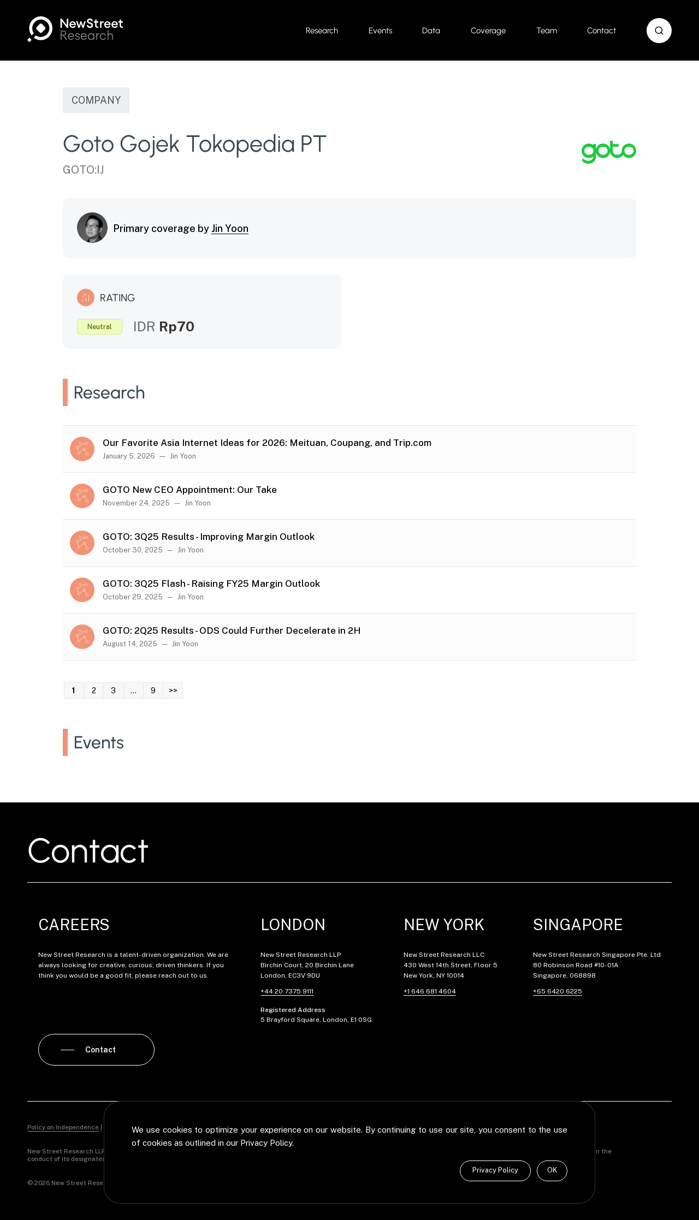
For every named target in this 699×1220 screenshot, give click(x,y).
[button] (659, 30)
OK (552, 1170)
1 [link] (73, 690)
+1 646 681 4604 (430, 991)
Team (546, 30)
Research (322, 30)
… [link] (134, 690)
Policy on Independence (63, 1122)
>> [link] (173, 690)
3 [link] (113, 690)
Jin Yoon (229, 228)
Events (380, 30)
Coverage (488, 30)
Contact (601, 30)
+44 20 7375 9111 (286, 991)
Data (431, 30)
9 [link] (153, 690)
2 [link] (94, 690)
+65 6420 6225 (557, 991)
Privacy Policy (495, 1170)
